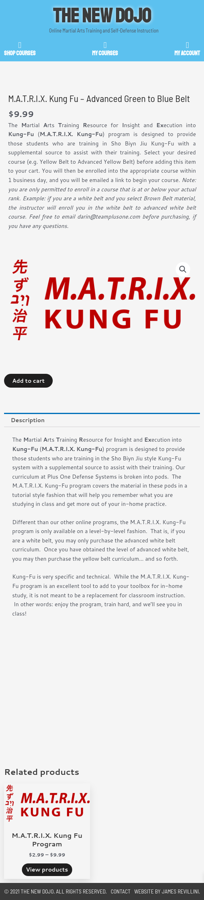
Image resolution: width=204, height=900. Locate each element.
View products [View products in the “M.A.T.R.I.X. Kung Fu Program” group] (47, 869)
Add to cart (28, 380)
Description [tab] (28, 420)
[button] (183, 269)
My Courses (105, 53)
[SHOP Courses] (19, 45)
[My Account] (187, 45)
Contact (121, 891)
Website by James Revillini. (167, 891)
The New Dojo (102, 15)
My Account (187, 53)
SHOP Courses (20, 53)
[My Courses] (105, 45)
